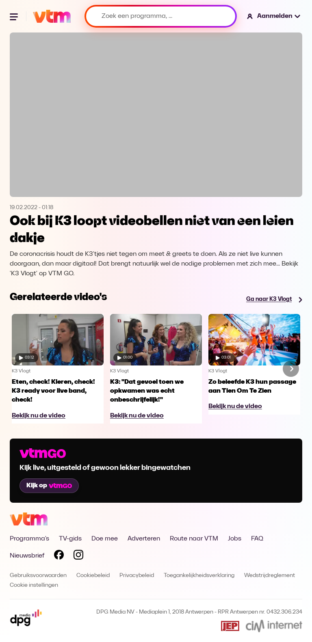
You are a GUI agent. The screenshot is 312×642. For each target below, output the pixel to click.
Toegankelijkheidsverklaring (199, 576)
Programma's (29, 539)
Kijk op (49, 485)
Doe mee (104, 539)
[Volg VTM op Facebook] (59, 556)
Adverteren (144, 539)
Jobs (234, 539)
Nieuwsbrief (27, 556)
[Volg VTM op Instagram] (78, 556)
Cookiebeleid (93, 576)
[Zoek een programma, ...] (160, 16)
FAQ (257, 539)
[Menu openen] (15, 16)
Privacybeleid (136, 576)
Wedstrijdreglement (269, 576)
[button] (274, 16)
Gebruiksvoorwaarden (38, 576)
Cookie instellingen (34, 585)
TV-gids (70, 539)
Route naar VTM (194, 539)
